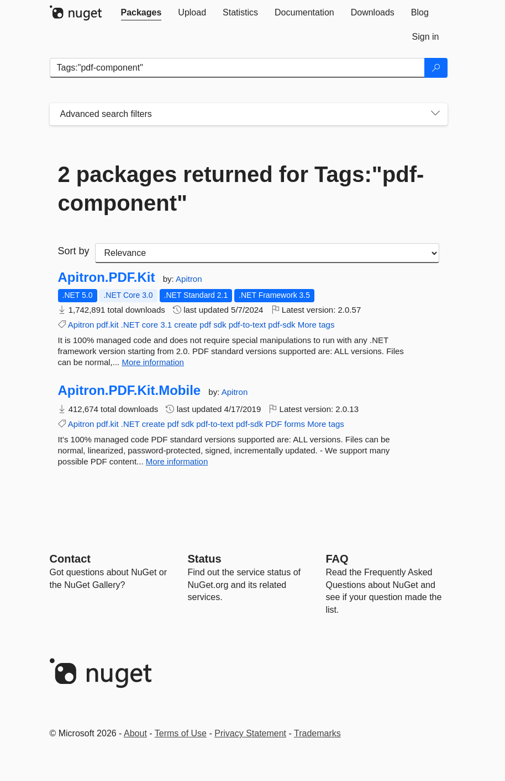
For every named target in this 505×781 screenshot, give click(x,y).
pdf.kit (108, 324)
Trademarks (317, 733)
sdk (219, 324)
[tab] (141, 13)
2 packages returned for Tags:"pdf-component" (241, 188)
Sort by (74, 250)
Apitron (189, 278)
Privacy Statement (250, 733)
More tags (316, 324)
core (150, 324)
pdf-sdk (281, 324)
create (185, 324)
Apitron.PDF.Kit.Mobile (129, 390)
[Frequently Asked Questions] (337, 559)
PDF (273, 424)
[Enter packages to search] (237, 68)
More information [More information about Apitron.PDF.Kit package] (153, 362)
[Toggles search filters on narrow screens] (435, 114)
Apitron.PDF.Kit (106, 277)
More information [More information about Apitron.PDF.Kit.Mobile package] (177, 461)
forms (295, 424)
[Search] (436, 68)
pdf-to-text (247, 324)
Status (205, 559)
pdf (205, 324)
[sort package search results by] (267, 253)
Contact (70, 559)
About (135, 733)
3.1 (166, 324)
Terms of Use (181, 733)
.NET (130, 324)
